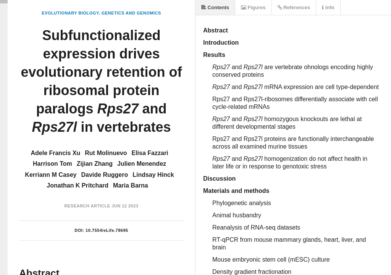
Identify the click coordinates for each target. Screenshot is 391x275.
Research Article (87, 206)
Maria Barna (130, 185)
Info (328, 7)
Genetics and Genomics (131, 13)
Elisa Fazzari (150, 153)
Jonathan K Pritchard (77, 185)
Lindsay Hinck (153, 174)
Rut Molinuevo (106, 153)
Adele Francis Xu (55, 153)
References (294, 7)
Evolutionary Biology (70, 13)
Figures (253, 7)
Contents (215, 7)
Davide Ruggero (104, 174)
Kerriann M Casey (50, 174)
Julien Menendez (141, 163)
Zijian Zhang (95, 163)
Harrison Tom (52, 163)
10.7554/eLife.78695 (107, 230)
